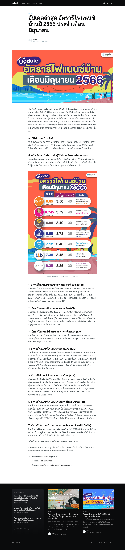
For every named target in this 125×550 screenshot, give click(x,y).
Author (34, 3)
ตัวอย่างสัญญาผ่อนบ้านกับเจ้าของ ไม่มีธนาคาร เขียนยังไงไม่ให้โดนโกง (27, 508)
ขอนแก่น (30, 14)
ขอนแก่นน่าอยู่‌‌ (47, 461)
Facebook (99, 543)
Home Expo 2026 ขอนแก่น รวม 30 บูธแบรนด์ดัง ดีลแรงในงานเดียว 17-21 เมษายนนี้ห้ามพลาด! (27, 497)
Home (23, 3)
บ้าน (74, 148)
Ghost (111, 543)
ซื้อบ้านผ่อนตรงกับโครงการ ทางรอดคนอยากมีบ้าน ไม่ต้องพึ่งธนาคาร (27, 518)
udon (53, 533)
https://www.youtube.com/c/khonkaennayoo (57, 465)
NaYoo (14, 543)
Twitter (106, 543)
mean (35, 39)
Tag (28, 3)
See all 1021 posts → (22, 528)
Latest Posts (91, 543)
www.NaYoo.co (45, 457)
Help (41, 3)
